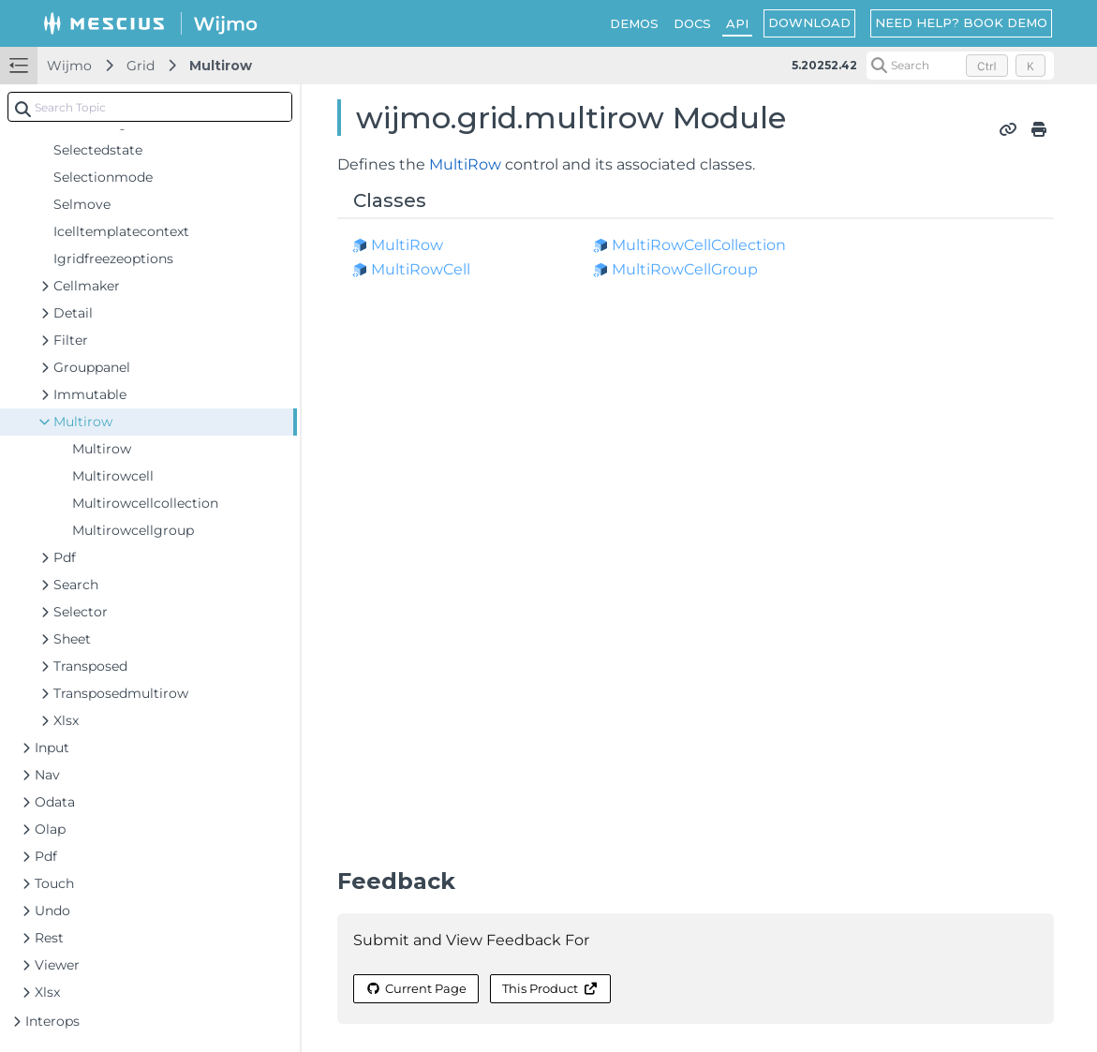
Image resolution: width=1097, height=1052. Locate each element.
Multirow (220, 65)
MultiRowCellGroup (685, 269)
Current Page (416, 988)
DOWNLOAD (809, 22)
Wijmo (69, 65)
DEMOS (634, 23)
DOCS (692, 23)
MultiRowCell (420, 269)
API (737, 23)
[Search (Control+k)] (960, 66)
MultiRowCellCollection (699, 245)
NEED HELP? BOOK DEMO (961, 22)
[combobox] (149, 107)
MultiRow (465, 164)
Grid (140, 65)
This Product (550, 988)
